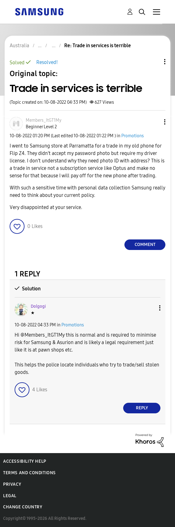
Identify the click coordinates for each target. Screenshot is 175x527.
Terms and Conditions (29, 472)
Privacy (12, 484)
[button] (154, 122)
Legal (9, 495)
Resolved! (47, 62)
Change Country (22, 507)
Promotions (132, 136)
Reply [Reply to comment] (142, 408)
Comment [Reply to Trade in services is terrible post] (145, 244)
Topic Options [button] (154, 61)
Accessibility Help (24, 461)
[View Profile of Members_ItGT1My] (43, 120)
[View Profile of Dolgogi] (38, 306)
